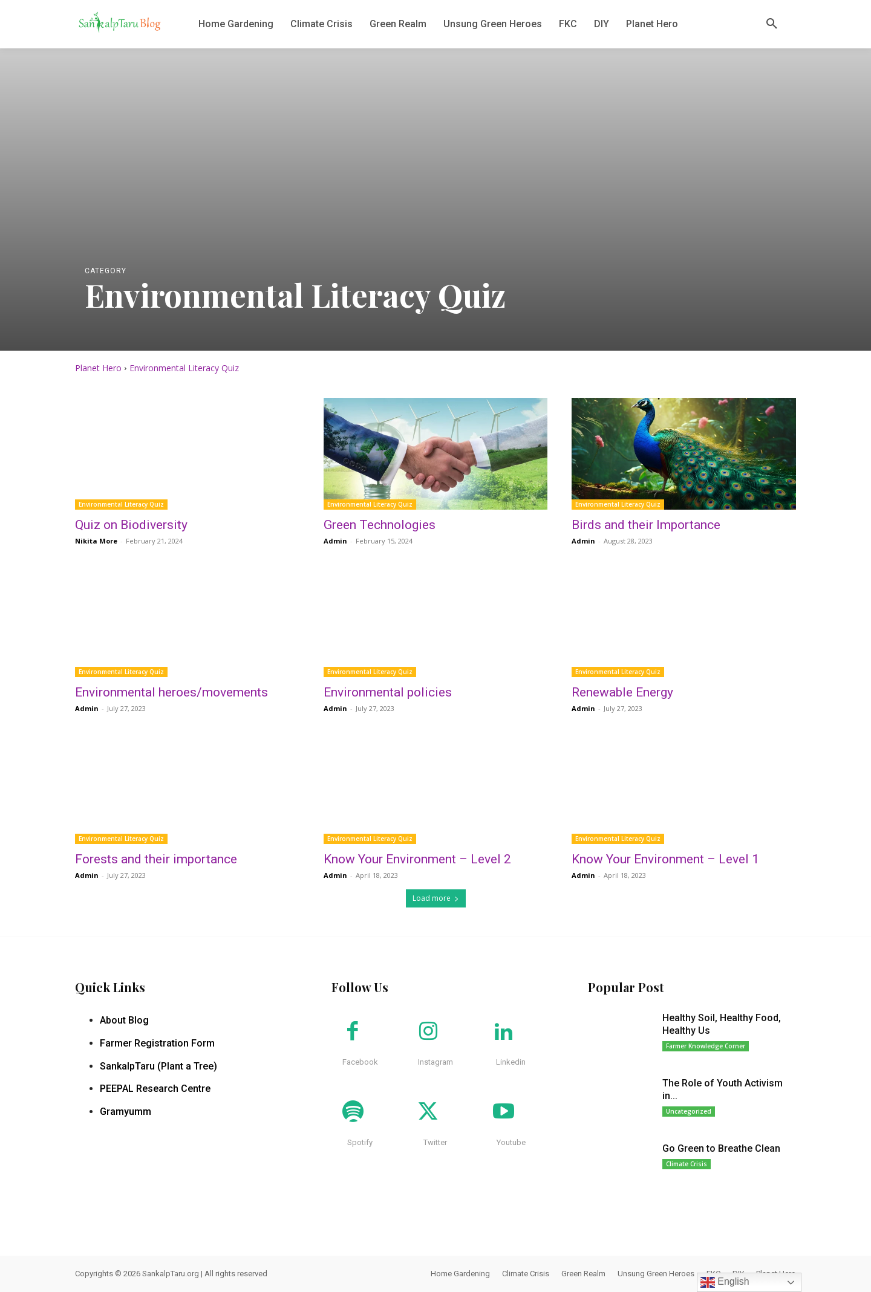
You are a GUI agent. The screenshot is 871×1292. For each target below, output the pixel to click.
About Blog (124, 1020)
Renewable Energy (622, 692)
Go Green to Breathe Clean (721, 1148)
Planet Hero (98, 368)
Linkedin (511, 1061)
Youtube (511, 1142)
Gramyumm (125, 1111)
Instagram (435, 1061)
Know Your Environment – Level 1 (665, 859)
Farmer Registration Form (157, 1043)
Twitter (435, 1142)
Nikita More (96, 540)
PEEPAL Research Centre (155, 1088)
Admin (335, 540)
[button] (772, 24)
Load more (436, 898)
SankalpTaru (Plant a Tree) (158, 1066)
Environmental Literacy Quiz (121, 504)
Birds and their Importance (646, 525)
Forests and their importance (156, 859)
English (724, 1282)
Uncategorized (688, 1111)
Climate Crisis (686, 1164)
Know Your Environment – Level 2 (417, 859)
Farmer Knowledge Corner (705, 1046)
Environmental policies (388, 692)
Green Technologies (380, 525)
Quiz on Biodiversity (131, 525)
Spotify (360, 1142)
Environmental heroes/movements (171, 692)
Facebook (360, 1061)
